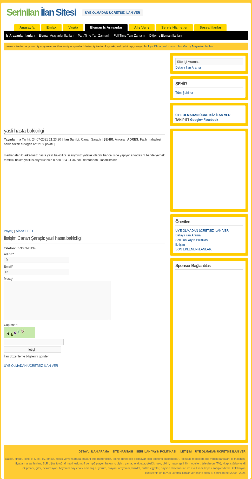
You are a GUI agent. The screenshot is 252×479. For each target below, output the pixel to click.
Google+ (196, 120)
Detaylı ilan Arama (188, 235)
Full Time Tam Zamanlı (129, 35)
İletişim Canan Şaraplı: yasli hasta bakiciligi (42, 238)
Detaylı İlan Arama (188, 67)
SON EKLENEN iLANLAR (193, 249)
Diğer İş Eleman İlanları (165, 35)
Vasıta (73, 27)
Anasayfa (27, 27)
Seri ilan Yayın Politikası (192, 240)
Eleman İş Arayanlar (106, 27)
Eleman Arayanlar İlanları (56, 35)
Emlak (51, 27)
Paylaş (8, 231)
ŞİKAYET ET (25, 231)
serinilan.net (221, 472)
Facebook (211, 120)
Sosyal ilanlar (210, 27)
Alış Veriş (142, 27)
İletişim (185, 451)
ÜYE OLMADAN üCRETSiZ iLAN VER (202, 230)
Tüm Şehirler (184, 93)
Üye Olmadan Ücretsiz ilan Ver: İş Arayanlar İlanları (180, 46)
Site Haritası (122, 451)
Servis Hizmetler (174, 27)
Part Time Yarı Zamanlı (93, 35)
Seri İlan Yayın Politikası (156, 451)
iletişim (180, 245)
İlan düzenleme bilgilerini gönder (26, 356)
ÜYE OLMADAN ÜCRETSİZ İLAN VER (112, 13)
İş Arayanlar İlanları (20, 35)
